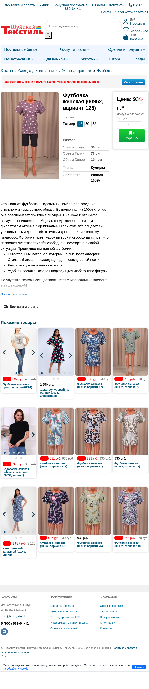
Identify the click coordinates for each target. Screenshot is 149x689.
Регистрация (133, 82)
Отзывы (98, 5)
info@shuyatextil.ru (15, 616)
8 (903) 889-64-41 (15, 623)
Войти (106, 12)
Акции (44, 5)
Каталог (7, 71)
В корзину (131, 135)
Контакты (116, 5)
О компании (107, 622)
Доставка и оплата (20, 5)
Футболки (104, 71)
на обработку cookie (15, 668)
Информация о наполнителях (69, 622)
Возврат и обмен (110, 617)
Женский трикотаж (77, 71)
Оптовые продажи (111, 605)
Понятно (139, 667)
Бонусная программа (70, 5)
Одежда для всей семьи (37, 71)
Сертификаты (108, 611)
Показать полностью (14, 294)
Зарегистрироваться (131, 12)
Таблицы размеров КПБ (65, 617)
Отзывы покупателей (63, 628)
